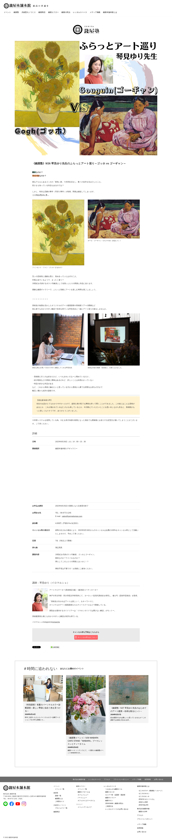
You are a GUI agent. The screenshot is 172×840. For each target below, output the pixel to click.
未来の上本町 (143, 802)
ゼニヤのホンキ (144, 796)
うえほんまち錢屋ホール (113, 789)
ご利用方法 (109, 806)
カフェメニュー (83, 795)
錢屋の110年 (143, 811)
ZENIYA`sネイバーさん (147, 799)
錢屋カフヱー (53, 12)
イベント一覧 (59, 789)
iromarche (56, 622)
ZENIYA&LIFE (143, 805)
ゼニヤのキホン (144, 793)
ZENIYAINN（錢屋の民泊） (114, 803)
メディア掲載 (95, 12)
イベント (7, 12)
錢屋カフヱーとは (84, 792)
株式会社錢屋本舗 (79, 779)
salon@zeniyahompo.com (72, 516)
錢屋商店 (41, 12)
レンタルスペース (80, 12)
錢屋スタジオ (110, 792)
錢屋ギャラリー (110, 798)
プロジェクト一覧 (61, 808)
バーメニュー (82, 798)
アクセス (107, 779)
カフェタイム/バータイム (86, 800)
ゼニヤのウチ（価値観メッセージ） (151, 790)
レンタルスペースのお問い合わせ (116, 809)
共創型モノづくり (29, 12)
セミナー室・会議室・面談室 (115, 795)
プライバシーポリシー (121, 779)
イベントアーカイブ (84, 807)
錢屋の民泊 (65, 12)
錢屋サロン (109, 800)
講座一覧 (58, 796)
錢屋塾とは (59, 798)
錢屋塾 (16, 12)
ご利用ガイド (59, 801)
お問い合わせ (158, 779)
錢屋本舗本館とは (110, 12)
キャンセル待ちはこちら (87, 637)
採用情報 (148, 779)
